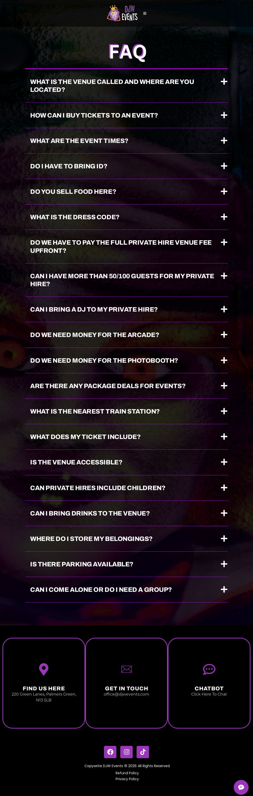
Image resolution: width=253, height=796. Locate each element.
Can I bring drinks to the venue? (90, 513)
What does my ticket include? (85, 436)
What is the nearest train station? (95, 411)
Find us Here (44, 689)
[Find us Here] (44, 669)
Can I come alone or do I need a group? (101, 589)
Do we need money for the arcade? (94, 334)
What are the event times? (79, 140)
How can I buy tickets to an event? (94, 115)
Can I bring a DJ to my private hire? (94, 309)
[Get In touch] (126, 669)
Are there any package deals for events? (108, 385)
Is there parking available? (81, 564)
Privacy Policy (127, 778)
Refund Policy (127, 773)
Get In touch (126, 689)
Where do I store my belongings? (91, 538)
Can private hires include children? (97, 487)
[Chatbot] (209, 669)
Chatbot (209, 689)
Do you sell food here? (73, 191)
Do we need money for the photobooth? (104, 360)
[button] (126, 85)
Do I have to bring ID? (68, 166)
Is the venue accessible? (76, 462)
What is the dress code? (75, 217)
